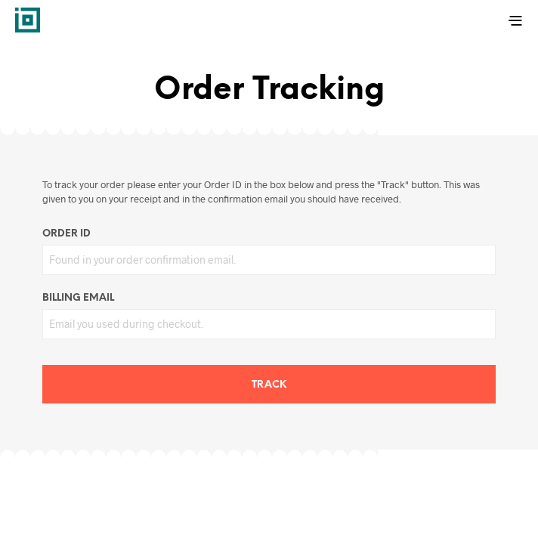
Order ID (66, 234)
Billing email (78, 298)
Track (269, 385)
